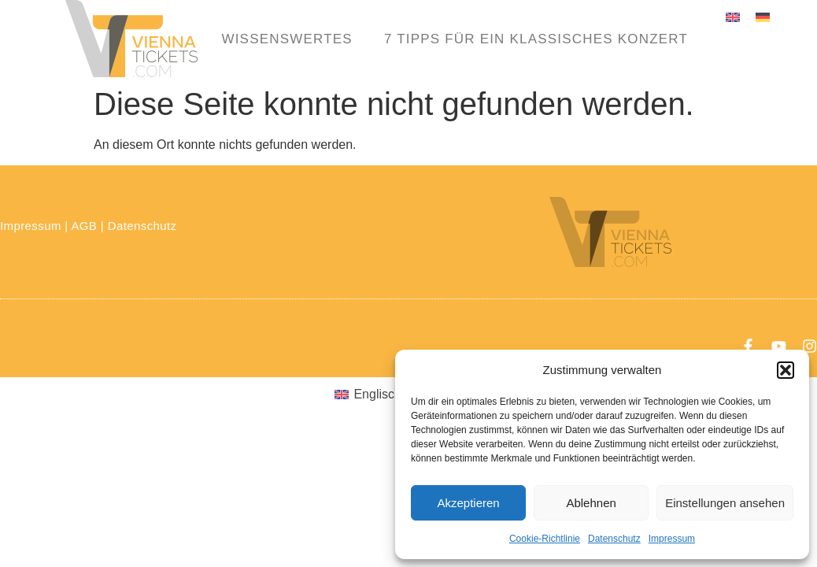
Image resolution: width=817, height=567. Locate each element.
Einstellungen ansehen (725, 503)
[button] (785, 370)
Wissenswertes (286, 39)
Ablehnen (591, 503)
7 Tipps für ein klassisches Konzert (536, 39)
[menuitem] (733, 17)
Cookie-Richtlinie (544, 538)
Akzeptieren (468, 503)
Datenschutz (614, 538)
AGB (84, 225)
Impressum (672, 538)
